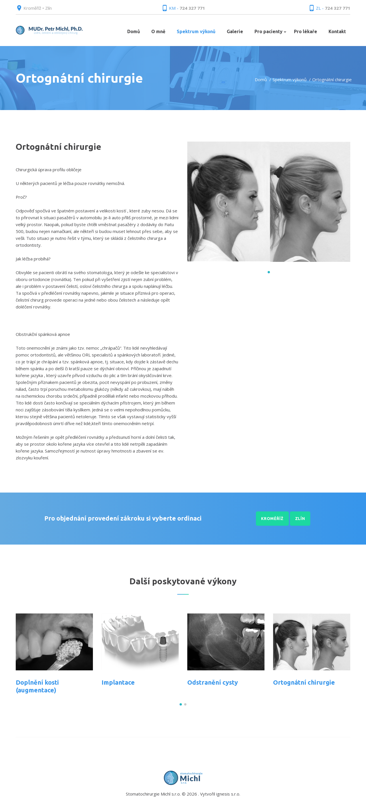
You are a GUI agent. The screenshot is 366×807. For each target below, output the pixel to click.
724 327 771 (192, 8)
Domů (261, 79)
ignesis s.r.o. (228, 794)
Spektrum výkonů (289, 79)
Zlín (48, 8)
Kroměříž (32, 8)
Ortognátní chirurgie (304, 682)
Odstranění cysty (212, 682)
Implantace (118, 682)
